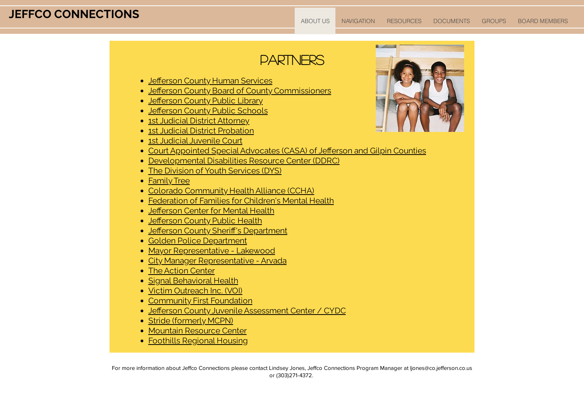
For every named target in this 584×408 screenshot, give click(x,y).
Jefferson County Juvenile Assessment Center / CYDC (247, 310)
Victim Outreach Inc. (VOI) (195, 290)
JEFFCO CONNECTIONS (74, 14)
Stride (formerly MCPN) (190, 320)
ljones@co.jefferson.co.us (441, 368)
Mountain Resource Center (197, 330)
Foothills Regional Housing (198, 340)
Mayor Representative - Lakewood (211, 250)
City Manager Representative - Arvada (217, 260)
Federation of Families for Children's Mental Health (241, 200)
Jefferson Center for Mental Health (211, 210)
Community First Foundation (200, 300)
